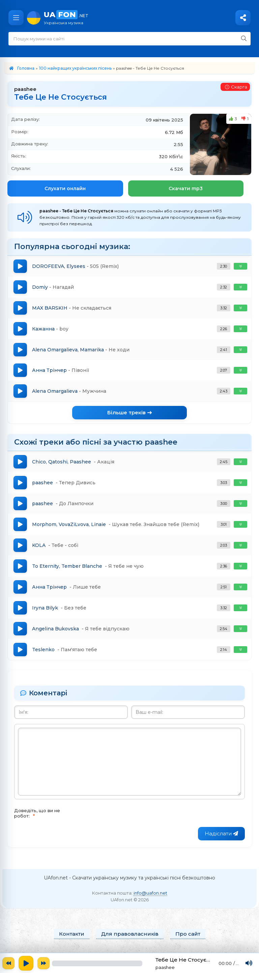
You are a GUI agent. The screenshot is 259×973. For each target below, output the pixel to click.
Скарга (236, 87)
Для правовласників (130, 934)
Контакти (71, 934)
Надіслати (221, 834)
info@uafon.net (150, 893)
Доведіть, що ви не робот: (37, 813)
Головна (25, 68)
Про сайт (187, 934)
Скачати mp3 (186, 188)
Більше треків (129, 413)
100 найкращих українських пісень (75, 68)
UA (148, 17)
